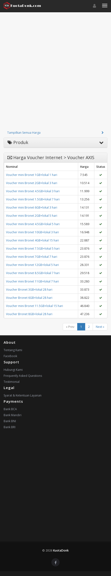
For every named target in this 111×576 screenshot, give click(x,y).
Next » (100, 327)
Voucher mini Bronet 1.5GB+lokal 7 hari (33, 199)
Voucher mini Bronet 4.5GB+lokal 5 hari (33, 224)
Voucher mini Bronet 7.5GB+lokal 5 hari (33, 248)
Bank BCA (10, 409)
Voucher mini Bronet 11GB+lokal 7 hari (32, 281)
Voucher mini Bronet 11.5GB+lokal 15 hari (34, 306)
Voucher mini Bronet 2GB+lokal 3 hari (31, 183)
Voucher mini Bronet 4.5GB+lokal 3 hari (33, 191)
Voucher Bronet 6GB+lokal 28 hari (29, 298)
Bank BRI (9, 427)
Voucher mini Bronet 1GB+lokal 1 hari (31, 175)
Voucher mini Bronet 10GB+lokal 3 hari (32, 232)
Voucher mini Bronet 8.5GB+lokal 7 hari (33, 273)
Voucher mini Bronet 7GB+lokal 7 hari (31, 257)
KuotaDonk (61, 550)
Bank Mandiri (12, 415)
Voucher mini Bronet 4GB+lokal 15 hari (32, 240)
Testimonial (12, 382)
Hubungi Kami (13, 370)
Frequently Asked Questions (23, 376)
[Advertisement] (55, 73)
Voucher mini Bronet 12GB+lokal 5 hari (32, 265)
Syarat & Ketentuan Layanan (23, 395)
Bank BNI (10, 421)
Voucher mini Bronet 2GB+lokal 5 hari (31, 216)
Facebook (10, 356)
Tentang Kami (13, 350)
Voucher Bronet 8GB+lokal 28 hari (29, 314)
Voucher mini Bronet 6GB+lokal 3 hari (31, 207)
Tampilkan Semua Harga (24, 133)
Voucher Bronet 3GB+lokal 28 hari (29, 290)
